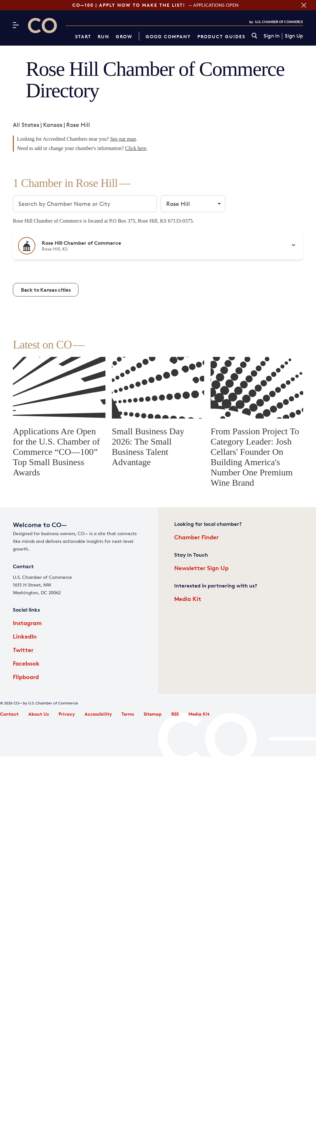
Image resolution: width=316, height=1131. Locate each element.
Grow (124, 36)
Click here (135, 148)
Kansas (52, 124)
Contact (9, 714)
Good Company (168, 36)
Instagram (27, 622)
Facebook (26, 663)
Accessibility (98, 714)
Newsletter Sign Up (201, 567)
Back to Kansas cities (45, 290)
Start (83, 36)
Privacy (67, 714)
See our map (123, 139)
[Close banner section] (303, 5)
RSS (175, 714)
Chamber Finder (196, 537)
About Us (38, 714)
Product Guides (221, 36)
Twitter (23, 649)
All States (26, 124)
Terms (128, 714)
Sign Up (294, 36)
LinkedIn (25, 636)
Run (103, 36)
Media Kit (187, 598)
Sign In (271, 36)
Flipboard (26, 676)
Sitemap (153, 714)
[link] (254, 36)
